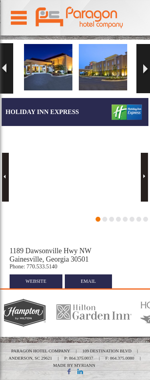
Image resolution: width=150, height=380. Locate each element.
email (88, 281)
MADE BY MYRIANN (74, 365)
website (36, 281)
